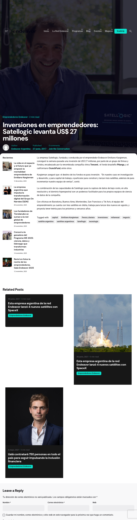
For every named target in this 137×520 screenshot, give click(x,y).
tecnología (93, 221)
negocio (126, 217)
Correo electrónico (56, 502)
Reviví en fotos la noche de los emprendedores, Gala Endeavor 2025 (24, 263)
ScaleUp (120, 31)
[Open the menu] (6, 31)
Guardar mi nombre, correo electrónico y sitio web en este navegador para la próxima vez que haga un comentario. (60, 515)
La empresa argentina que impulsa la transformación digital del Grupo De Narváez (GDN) (24, 194)
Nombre (7, 502)
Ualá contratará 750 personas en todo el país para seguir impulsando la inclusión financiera (34, 457)
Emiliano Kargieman (70, 217)
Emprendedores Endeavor (15, 117)
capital (55, 217)
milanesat (115, 217)
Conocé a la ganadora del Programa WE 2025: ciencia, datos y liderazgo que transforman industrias (23, 241)
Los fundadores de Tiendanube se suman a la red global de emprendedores (23, 217)
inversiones (103, 217)
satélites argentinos (65, 221)
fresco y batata (88, 217)
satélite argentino (46, 221)
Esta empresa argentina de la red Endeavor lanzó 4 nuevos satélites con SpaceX (33, 306)
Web (94, 502)
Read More (15, 322)
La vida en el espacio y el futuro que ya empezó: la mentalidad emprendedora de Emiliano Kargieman (24, 170)
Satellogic (81, 221)
